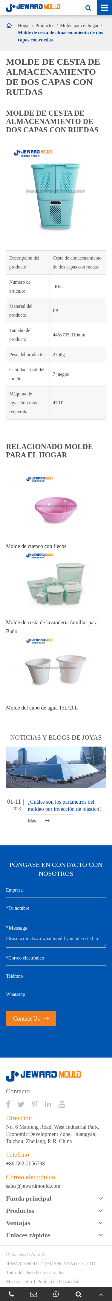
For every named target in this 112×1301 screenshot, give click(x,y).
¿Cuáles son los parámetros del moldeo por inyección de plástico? (65, 805)
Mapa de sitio (19, 1281)
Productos (44, 25)
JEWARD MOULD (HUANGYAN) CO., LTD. (51, 1263)
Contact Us (31, 1018)
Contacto (18, 1091)
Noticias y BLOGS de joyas (56, 737)
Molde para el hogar (79, 25)
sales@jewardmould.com (33, 1186)
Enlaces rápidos (28, 1235)
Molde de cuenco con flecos (36, 546)
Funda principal (28, 1198)
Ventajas (18, 1223)
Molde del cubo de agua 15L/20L (42, 708)
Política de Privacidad (58, 1281)
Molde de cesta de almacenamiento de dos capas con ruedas (60, 36)
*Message (16, 928)
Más (39, 820)
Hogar (24, 25)
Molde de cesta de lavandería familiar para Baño (52, 627)
